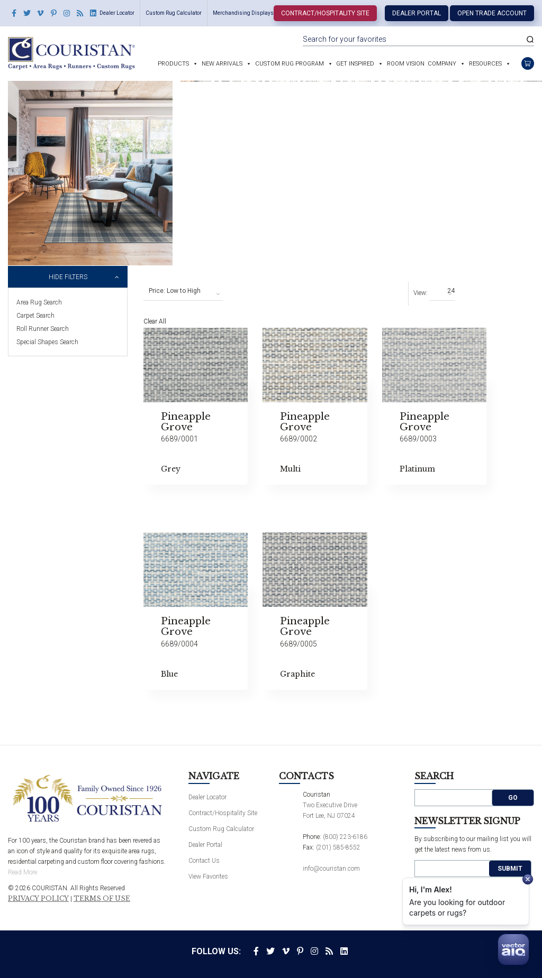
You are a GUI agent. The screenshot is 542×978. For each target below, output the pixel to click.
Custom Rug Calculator (174, 13)
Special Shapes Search (47, 342)
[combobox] (183, 291)
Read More (22, 872)
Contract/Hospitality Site (325, 13)
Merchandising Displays (243, 13)
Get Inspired (355, 63)
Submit (510, 868)
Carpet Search (35, 315)
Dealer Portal (416, 13)
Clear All (154, 321)
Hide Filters (68, 277)
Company (442, 63)
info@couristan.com (331, 868)
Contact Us (204, 860)
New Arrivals (222, 63)
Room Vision (405, 63)
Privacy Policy (38, 899)
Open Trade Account (492, 13)
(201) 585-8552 (338, 847)
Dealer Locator (117, 13)
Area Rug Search (39, 302)
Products (173, 63)
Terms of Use (102, 899)
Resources (485, 63)
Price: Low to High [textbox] (175, 290)
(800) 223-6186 (345, 837)
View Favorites (208, 876)
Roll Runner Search (42, 329)
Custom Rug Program (289, 63)
